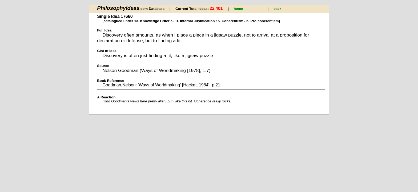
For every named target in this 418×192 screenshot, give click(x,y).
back (278, 9)
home (238, 9)
